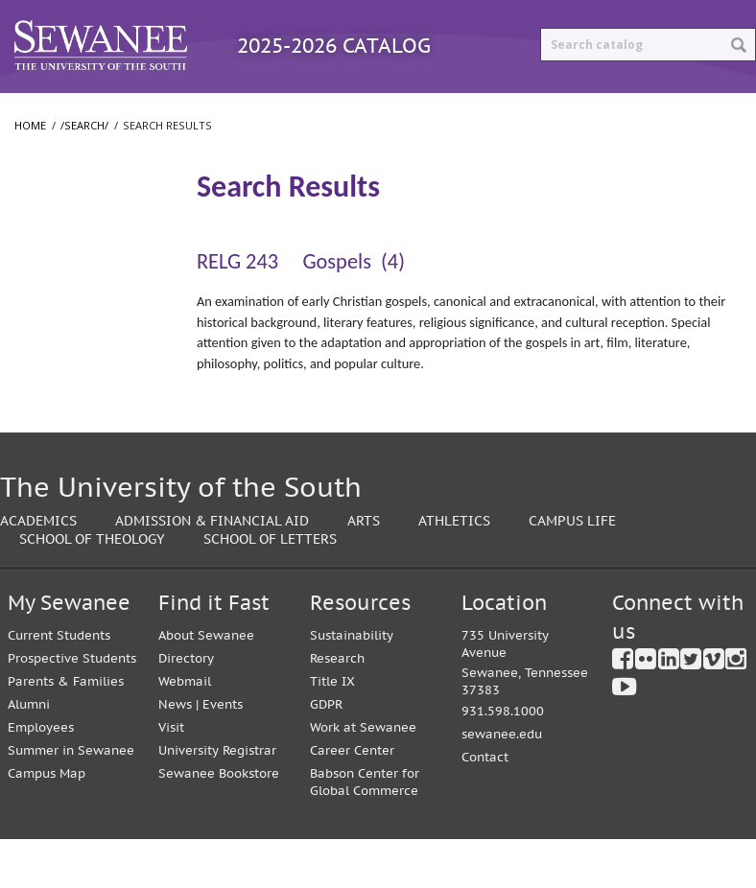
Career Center (352, 799)
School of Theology (77, 423)
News (175, 753)
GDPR (326, 753)
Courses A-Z (340, 110)
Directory (186, 707)
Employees (41, 776)
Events (222, 753)
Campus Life (572, 569)
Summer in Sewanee (71, 799)
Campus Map (46, 822)
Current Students (59, 684)
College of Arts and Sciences (69, 338)
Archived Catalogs (488, 110)
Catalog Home (71, 110)
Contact (484, 807)
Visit (171, 776)
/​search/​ (47, 217)
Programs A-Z (210, 110)
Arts (363, 569)
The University (63, 289)
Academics (38, 569)
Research (337, 707)
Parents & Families (66, 730)
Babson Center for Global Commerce (364, 831)
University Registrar (217, 799)
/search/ (84, 160)
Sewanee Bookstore (218, 822)
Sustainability (351, 684)
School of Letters (71, 385)
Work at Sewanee (363, 776)
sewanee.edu (501, 784)
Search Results (69, 249)
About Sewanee (206, 684)
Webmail (184, 730)
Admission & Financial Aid (212, 569)
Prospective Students (72, 707)
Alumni (29, 753)
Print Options (643, 110)
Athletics (454, 569)
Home (30, 160)
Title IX (332, 730)
